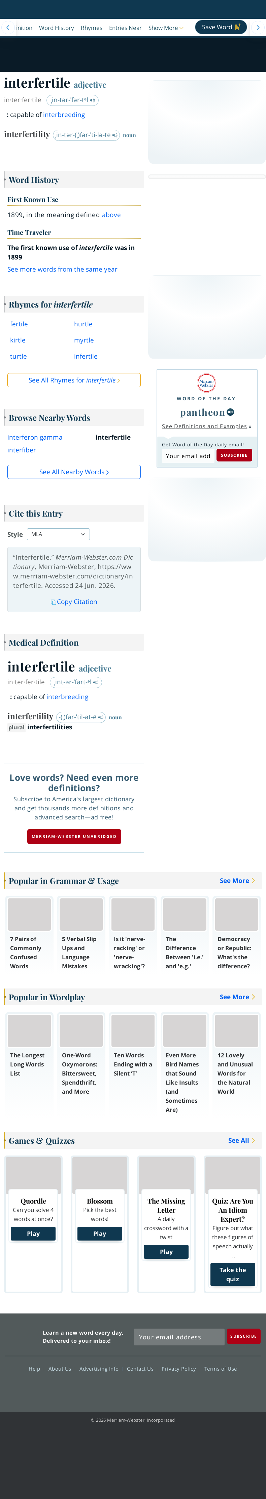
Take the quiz (233, 1274)
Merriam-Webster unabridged (74, 836)
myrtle (84, 340)
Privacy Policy (181, 1368)
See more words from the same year (62, 269)
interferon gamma (35, 437)
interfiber (21, 450)
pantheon (202, 412)
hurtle (83, 324)
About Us (61, 1368)
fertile (19, 324)
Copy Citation (74, 601)
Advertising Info (101, 1368)
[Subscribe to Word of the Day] (188, 456)
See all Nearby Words (71, 472)
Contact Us (142, 1368)
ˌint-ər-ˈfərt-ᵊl (76, 682)
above (111, 214)
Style (15, 534)
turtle (18, 356)
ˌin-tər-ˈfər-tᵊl (73, 99)
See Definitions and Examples (204, 426)
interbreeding (64, 114)
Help (36, 1368)
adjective (90, 84)
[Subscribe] (244, 1336)
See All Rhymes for (72, 380)
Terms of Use (220, 1368)
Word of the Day (206, 398)
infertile (86, 356)
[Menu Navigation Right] (258, 27)
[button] (166, 27)
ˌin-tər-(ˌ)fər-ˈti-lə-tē (86, 134)
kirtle (18, 340)
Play (33, 1233)
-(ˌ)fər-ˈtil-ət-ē (81, 717)
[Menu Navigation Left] (8, 27)
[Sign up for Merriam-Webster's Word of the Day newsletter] (179, 1337)
